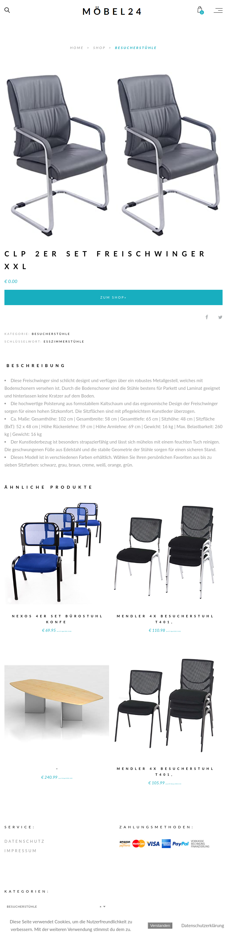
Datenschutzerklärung (202, 925)
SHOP (100, 47)
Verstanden (160, 925)
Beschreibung (37, 365)
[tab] (39, 365)
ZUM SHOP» (113, 297)
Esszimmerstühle (64, 341)
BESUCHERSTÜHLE (136, 47)
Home (77, 47)
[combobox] (56, 906)
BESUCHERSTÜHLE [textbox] (54, 906)
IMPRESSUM (20, 850)
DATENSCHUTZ (24, 841)
